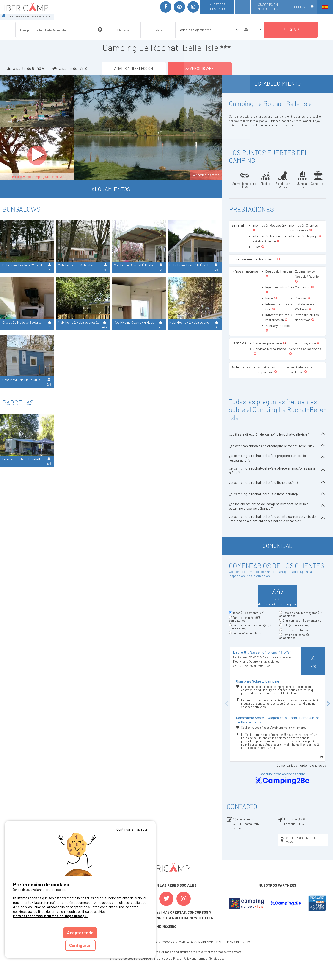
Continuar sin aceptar (132, 829)
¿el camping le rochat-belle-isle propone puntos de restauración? (277, 457)
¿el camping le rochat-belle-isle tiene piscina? (277, 482)
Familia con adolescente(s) (250, 626)
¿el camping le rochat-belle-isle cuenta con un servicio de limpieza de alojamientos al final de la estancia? (277, 518)
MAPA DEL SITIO (238, 942)
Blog (243, 7)
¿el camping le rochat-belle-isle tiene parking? (277, 494)
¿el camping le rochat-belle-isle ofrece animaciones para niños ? (277, 470)
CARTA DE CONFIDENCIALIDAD (201, 942)
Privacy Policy (182, 958)
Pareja (248, 633)
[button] (254, 230)
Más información (258, 576)
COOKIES (168, 942)
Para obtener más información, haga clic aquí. (50, 916)
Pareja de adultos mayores (300, 614)
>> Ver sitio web (199, 68)
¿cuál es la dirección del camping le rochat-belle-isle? (277, 434)
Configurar (80, 945)
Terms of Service (208, 958)
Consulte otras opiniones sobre (282, 778)
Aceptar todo (80, 932)
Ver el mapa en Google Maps (299, 840)
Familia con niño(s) (245, 619)
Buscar (291, 29)
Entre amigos (302, 620)
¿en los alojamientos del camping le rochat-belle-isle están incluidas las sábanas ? (277, 505)
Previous (226, 704)
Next (328, 704)
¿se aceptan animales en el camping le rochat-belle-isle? (277, 446)
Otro (295, 630)
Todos (248, 613)
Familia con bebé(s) (294, 636)
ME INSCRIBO (166, 927)
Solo (296, 625)
